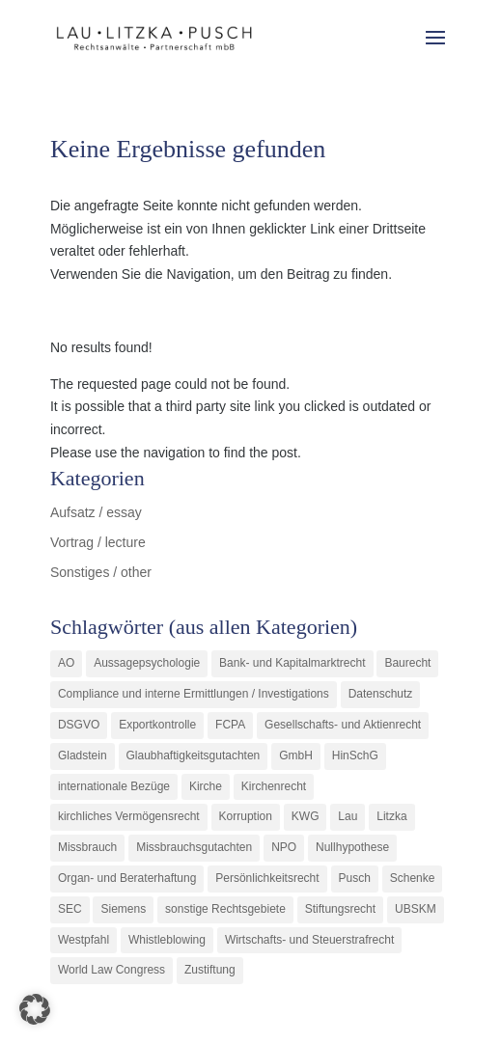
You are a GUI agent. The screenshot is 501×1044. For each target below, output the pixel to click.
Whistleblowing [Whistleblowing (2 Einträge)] (167, 940)
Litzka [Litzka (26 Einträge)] (391, 816)
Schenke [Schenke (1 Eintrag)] (412, 878)
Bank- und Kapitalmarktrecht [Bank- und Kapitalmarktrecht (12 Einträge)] (292, 663)
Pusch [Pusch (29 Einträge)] (355, 878)
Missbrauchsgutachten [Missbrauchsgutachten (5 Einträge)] (194, 847)
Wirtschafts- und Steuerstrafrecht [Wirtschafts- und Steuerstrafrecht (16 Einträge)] (309, 940)
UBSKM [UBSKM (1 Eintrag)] (415, 909)
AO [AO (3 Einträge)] (66, 663)
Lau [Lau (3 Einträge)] (347, 816)
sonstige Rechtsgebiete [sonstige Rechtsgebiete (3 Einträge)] (225, 909)
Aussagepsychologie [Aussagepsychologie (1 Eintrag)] (147, 663)
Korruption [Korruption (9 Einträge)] (245, 816)
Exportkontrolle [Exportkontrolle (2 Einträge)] (157, 724)
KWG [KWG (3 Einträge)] (306, 816)
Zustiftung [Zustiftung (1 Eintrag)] (210, 969)
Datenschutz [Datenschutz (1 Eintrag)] (380, 694)
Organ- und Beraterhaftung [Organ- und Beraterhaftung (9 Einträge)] (127, 878)
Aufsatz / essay (96, 512)
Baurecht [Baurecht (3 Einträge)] (407, 663)
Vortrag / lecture (98, 542)
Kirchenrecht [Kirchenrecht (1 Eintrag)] (273, 786)
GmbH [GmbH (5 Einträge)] (296, 755)
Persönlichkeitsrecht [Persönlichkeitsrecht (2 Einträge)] (267, 878)
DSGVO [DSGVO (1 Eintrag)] (78, 724)
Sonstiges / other (101, 572)
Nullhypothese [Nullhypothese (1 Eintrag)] (352, 847)
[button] (35, 1009)
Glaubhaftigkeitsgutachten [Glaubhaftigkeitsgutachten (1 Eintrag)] (193, 755)
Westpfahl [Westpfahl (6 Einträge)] (83, 940)
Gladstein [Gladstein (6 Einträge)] (82, 755)
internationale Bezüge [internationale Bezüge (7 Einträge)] (114, 786)
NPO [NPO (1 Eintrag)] (283, 847)
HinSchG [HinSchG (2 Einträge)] (355, 755)
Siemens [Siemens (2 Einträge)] (123, 909)
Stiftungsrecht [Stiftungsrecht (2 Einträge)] (340, 909)
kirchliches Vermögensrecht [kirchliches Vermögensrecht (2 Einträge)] (129, 816)
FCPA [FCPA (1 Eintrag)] (230, 724)
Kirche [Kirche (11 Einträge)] (205, 786)
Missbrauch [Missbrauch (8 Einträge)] (87, 847)
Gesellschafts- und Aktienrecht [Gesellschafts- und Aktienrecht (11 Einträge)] (342, 724)
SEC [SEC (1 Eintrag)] (70, 909)
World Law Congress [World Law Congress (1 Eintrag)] (111, 969)
